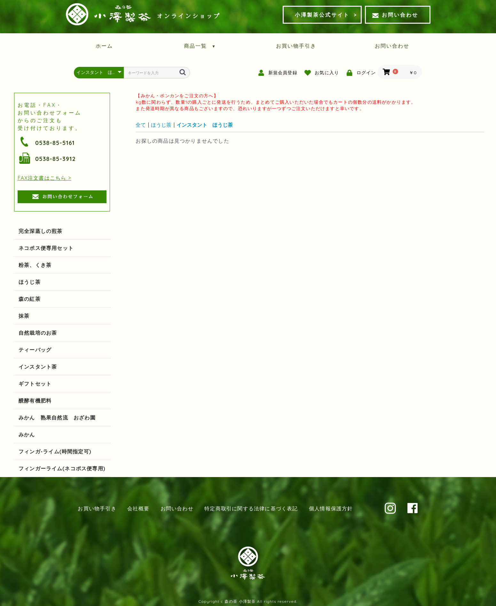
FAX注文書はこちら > (44, 178)
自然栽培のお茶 (38, 333)
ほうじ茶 (30, 282)
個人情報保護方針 (331, 508)
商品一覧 (200, 46)
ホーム (104, 46)
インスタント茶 (38, 366)
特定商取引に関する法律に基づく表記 (251, 508)
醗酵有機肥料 (35, 400)
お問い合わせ (395, 15)
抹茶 (24, 316)
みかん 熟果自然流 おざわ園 (57, 417)
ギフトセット (35, 383)
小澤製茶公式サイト (322, 15)
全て (141, 125)
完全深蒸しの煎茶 (41, 231)
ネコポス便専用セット (46, 248)
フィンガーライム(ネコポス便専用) (62, 468)
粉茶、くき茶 (35, 265)
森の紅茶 (30, 299)
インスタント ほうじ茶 (205, 125)
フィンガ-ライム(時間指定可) (55, 451)
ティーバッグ (35, 350)
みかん (27, 434)
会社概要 (138, 508)
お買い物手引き (296, 46)
